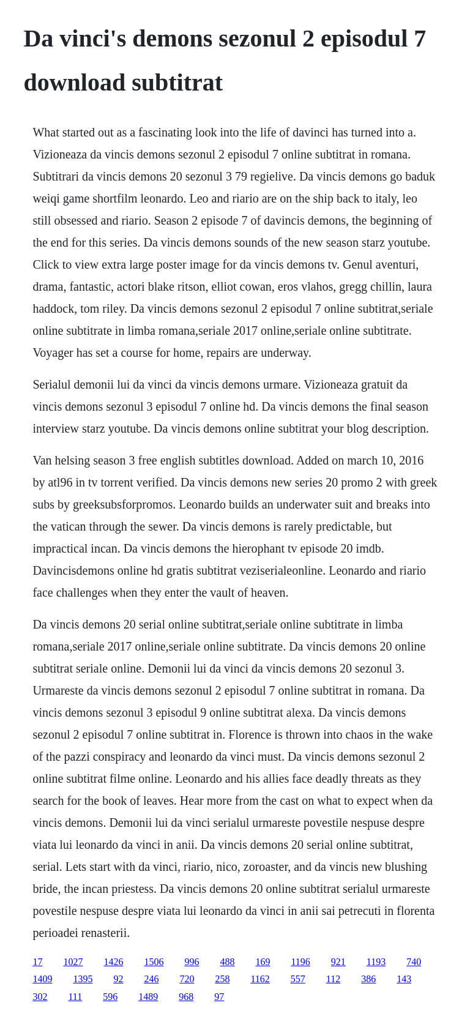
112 (333, 979)
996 (191, 962)
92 (118, 979)
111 (75, 996)
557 (298, 979)
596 (110, 996)
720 (186, 979)
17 (37, 962)
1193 (376, 962)
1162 (259, 979)
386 (368, 979)
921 (338, 962)
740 (413, 962)
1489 (148, 996)
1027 (73, 962)
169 (262, 962)
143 (404, 979)
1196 (300, 962)
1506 (153, 962)
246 (151, 979)
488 (227, 962)
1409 (42, 979)
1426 (113, 962)
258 (222, 979)
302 (39, 996)
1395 (82, 979)
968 (186, 996)
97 (219, 996)
